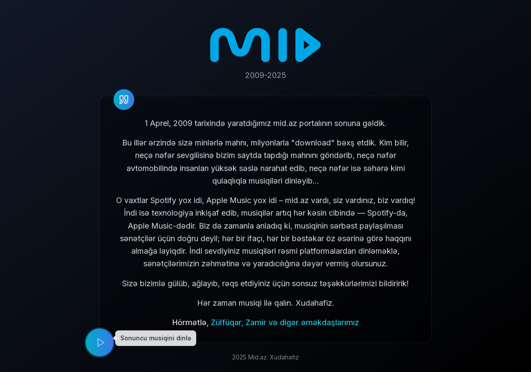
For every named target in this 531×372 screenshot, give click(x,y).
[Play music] (99, 343)
